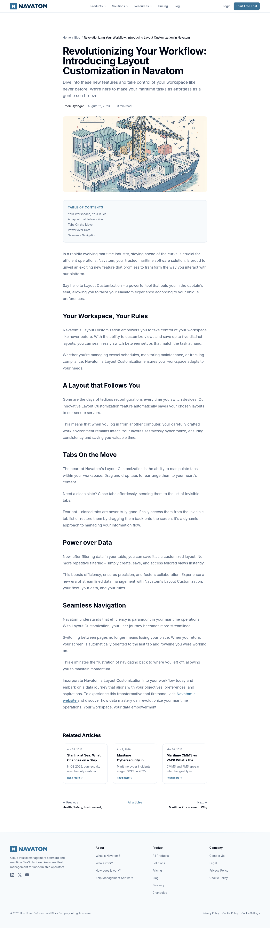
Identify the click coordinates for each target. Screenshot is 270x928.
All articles (135, 802)
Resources (143, 6)
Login (226, 6)
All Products (160, 855)
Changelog (159, 892)
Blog (177, 6)
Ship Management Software (114, 878)
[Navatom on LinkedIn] (12, 875)
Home (67, 37)
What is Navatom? (108, 855)
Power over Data (79, 230)
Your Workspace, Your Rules (87, 214)
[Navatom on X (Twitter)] (20, 875)
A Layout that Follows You (85, 219)
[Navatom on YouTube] (27, 875)
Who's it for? (104, 863)
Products (98, 6)
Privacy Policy (219, 870)
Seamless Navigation (82, 235)
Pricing (163, 6)
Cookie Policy (218, 878)
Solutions (120, 6)
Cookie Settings (250, 913)
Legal (213, 863)
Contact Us (217, 855)
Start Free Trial (247, 6)
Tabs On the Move (80, 224)
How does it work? (108, 870)
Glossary (158, 885)
